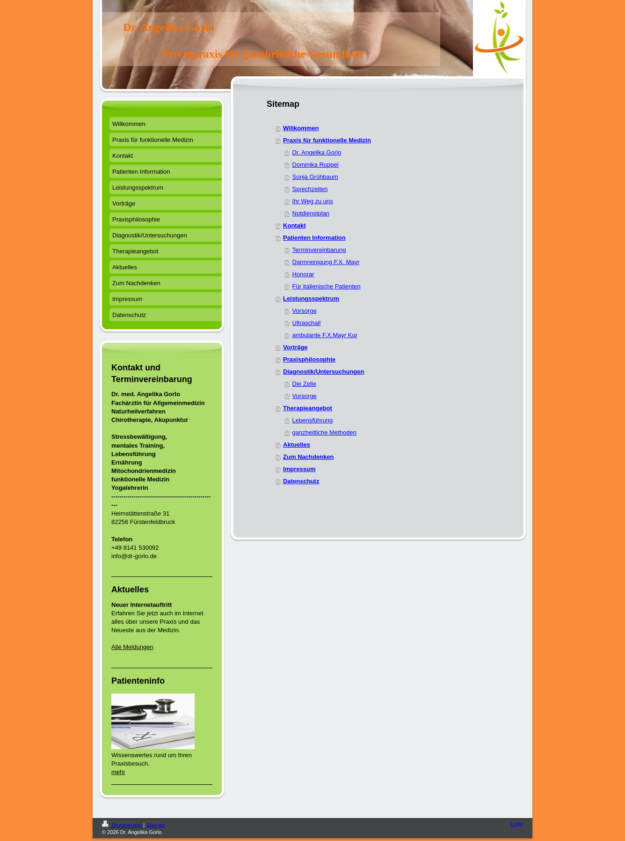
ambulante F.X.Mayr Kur (324, 335)
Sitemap (155, 825)
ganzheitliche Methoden (324, 432)
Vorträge (295, 347)
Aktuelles (296, 444)
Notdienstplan (311, 213)
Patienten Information (314, 237)
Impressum (299, 468)
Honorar (303, 274)
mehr (118, 771)
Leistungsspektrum (311, 298)
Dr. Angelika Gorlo (317, 152)
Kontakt (294, 225)
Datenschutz (301, 481)
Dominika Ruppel (315, 164)
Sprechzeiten (310, 188)
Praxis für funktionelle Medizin (327, 140)
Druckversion (122, 825)
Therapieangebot (307, 408)
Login (516, 823)
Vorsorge (304, 310)
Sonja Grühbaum (315, 176)
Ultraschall (306, 322)
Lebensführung (312, 420)
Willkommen (301, 128)
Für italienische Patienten (326, 286)
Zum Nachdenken (308, 456)
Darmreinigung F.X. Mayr (326, 262)
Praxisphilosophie (309, 359)
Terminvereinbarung (319, 249)
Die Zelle (304, 383)
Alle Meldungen (132, 646)
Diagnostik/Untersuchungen (323, 371)
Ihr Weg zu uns (312, 201)
